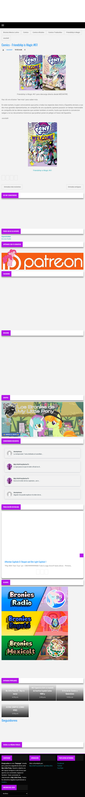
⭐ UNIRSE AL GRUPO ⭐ (11, 434)
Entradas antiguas (74, 187)
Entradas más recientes (12, 187)
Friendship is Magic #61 (42, 170)
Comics (25, 32)
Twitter (59, 766)
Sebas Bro (49, 766)
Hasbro (4, 782)
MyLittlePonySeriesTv (21, 464)
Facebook (60, 763)
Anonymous (18, 451)
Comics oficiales (38, 32)
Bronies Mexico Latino (11, 32)
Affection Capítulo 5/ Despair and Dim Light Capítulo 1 (25, 561)
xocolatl (6, 38)
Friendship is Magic (73, 32)
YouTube (60, 768)
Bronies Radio (6, 239)
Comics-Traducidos (55, 32)
